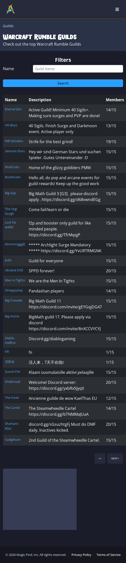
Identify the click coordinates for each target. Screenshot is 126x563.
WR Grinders (14, 141)
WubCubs (12, 167)
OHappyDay (14, 290)
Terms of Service (109, 554)
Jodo (8, 260)
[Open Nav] (117, 9)
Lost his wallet (10, 224)
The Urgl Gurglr (11, 211)
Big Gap (10, 193)
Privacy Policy (81, 554)
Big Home (12, 316)
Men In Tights (15, 280)
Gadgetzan (13, 439)
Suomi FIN (12, 371)
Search (63, 83)
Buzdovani (12, 177)
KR (7, 351)
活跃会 (9, 361)
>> (99, 458)
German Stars (15, 151)
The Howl (12, 397)
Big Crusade (13, 300)
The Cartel (12, 407)
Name (8, 68)
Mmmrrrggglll (15, 244)
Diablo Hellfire (10, 340)
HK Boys (11, 125)
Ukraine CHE (14, 270)
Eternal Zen (13, 109)
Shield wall (12, 381)
